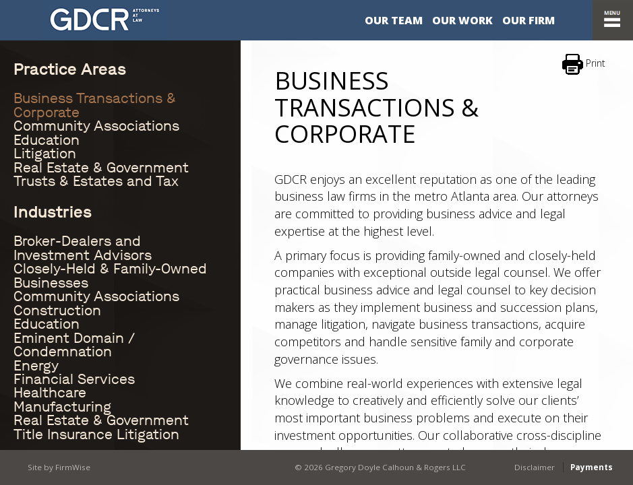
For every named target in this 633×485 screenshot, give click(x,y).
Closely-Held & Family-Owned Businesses (110, 275)
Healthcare (49, 392)
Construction (57, 310)
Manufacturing (62, 406)
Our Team (394, 20)
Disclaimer (534, 466)
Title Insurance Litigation (96, 434)
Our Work (462, 20)
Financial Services (74, 379)
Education (46, 140)
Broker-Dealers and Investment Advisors (82, 248)
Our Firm (528, 20)
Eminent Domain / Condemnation (74, 345)
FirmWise (71, 466)
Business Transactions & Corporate (94, 105)
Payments (591, 466)
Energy (36, 365)
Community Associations (96, 126)
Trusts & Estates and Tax (96, 181)
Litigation (44, 153)
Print (583, 64)
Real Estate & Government (101, 167)
